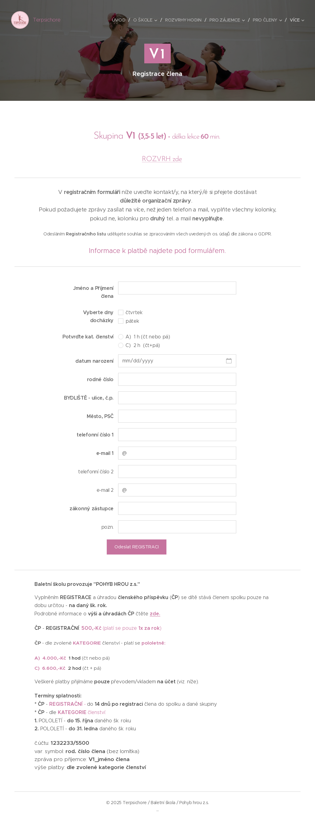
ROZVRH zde (162, 159)
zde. (155, 614)
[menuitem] (120, 20)
